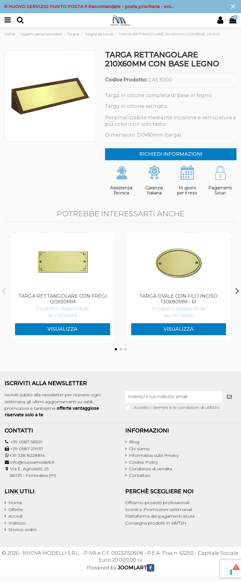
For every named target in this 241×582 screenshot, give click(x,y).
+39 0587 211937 (26, 448)
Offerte (15, 509)
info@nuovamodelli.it (32, 462)
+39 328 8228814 (27, 455)
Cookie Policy (143, 462)
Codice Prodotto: (126, 80)
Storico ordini (22, 529)
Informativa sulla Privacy (154, 455)
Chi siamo (139, 448)
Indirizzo (17, 523)
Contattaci (139, 475)
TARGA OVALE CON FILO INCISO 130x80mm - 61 (178, 299)
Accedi (15, 516)
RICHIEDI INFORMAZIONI (170, 154)
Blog (134, 442)
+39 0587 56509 (26, 442)
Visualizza (62, 329)
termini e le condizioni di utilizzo (186, 407)
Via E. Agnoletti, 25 (29, 468)
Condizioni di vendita (150, 468)
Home (15, 502)
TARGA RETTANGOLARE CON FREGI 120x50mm (62, 299)
